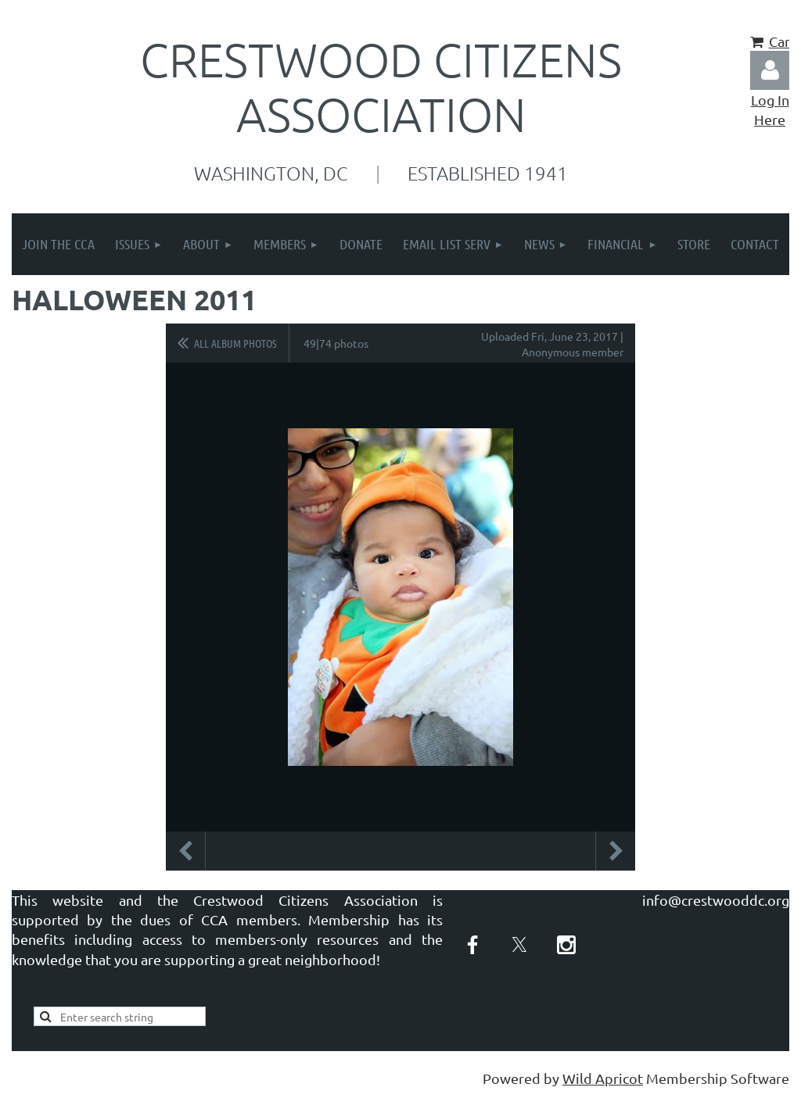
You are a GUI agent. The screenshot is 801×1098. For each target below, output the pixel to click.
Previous (185, 851)
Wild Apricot (602, 1078)
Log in (769, 70)
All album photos (235, 343)
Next (615, 851)
